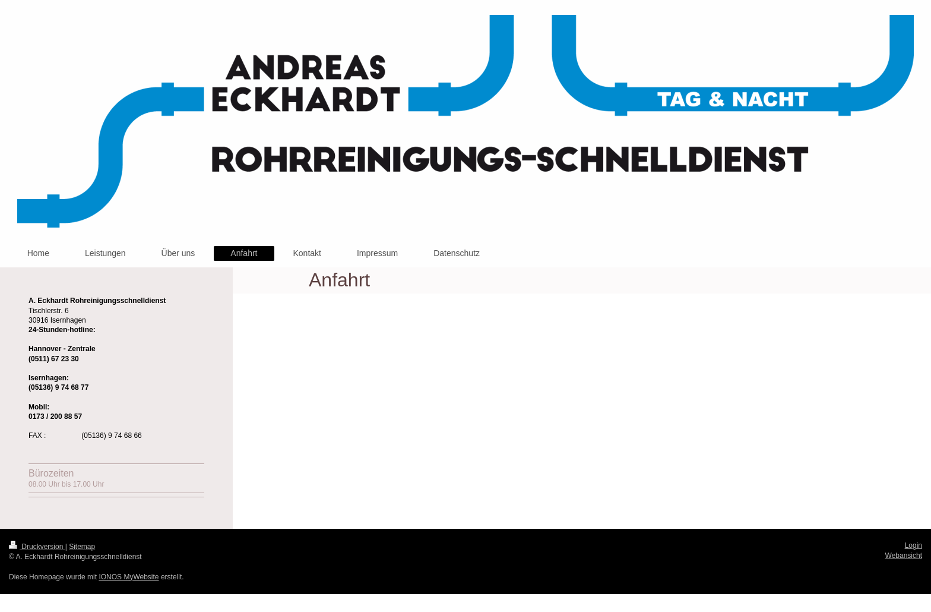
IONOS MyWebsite (129, 577)
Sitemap (82, 546)
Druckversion (37, 546)
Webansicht (903, 555)
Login (913, 545)
